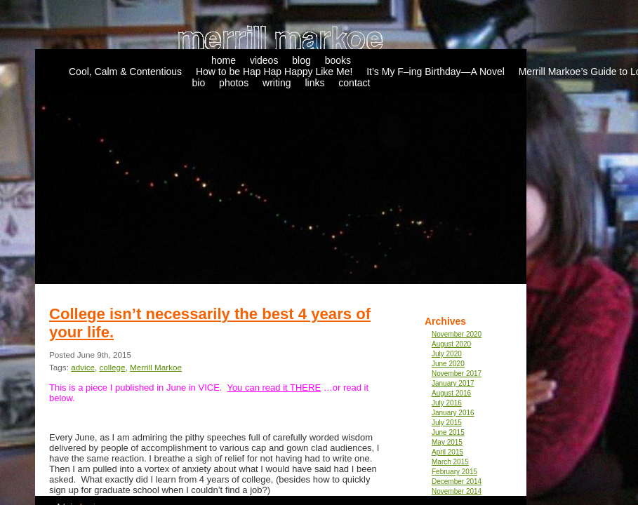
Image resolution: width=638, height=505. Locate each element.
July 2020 (447, 354)
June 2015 (448, 432)
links (314, 82)
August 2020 (451, 344)
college (112, 367)
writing (276, 82)
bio (199, 82)
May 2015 (447, 442)
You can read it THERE (274, 387)
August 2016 (451, 393)
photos (233, 82)
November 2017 (456, 373)
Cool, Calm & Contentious (125, 71)
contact (354, 82)
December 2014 (456, 481)
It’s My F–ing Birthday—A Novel (435, 71)
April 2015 (447, 452)
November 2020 (456, 334)
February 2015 (454, 472)
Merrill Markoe (156, 367)
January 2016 (453, 413)
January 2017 (453, 383)
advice (83, 367)
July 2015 (447, 422)
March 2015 (450, 462)
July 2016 (447, 403)
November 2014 (456, 491)
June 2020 (448, 364)
